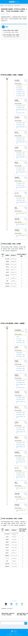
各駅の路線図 (9, 608)
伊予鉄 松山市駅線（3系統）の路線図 (10, 30)
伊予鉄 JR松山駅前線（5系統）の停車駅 (11, 36)
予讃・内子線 (18, 338)
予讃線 (17, 336)
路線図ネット (14, 2)
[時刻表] (25, 147)
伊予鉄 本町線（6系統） (20, 95)
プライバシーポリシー (13, 633)
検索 (25, 623)
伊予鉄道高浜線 (19, 87)
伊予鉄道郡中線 (19, 85)
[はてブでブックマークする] (17, 604)
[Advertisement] (14, 56)
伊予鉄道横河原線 (19, 89)
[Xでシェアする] (6, 604)
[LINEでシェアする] (22, 604)
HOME (14, 631)
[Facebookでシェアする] (11, 604)
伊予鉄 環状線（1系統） (20, 91)
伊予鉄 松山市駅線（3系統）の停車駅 (11, 32)
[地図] (26, 81)
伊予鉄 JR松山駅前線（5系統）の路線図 (11, 34)
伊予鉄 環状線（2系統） (20, 93)
